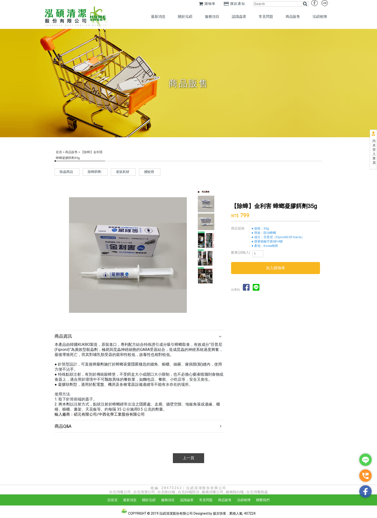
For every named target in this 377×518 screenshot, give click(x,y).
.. (227, 513)
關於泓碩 (185, 16)
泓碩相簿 (320, 16)
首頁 (59, 152)
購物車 (207, 4)
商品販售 (293, 16)
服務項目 (212, 16)
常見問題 (266, 16)
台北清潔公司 (144, 492)
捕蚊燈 (149, 172)
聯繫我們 (263, 500)
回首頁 (112, 500)
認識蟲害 (239, 16)
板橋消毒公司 (212, 492)
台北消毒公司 (120, 492)
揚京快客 (219, 513)
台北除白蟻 (166, 492)
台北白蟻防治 (188, 492)
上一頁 (188, 458)
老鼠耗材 (122, 172)
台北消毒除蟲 (257, 492)
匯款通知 (234, 4)
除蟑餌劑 (94, 172)
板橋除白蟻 (235, 492)
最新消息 (158, 16)
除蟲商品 (66, 172)
